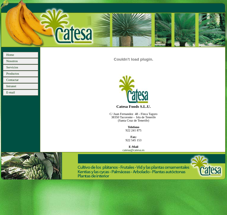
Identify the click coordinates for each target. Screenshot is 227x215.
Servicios (12, 67)
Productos (12, 73)
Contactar (12, 80)
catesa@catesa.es (133, 150)
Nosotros (12, 61)
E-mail (10, 92)
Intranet (11, 86)
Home (10, 54)
